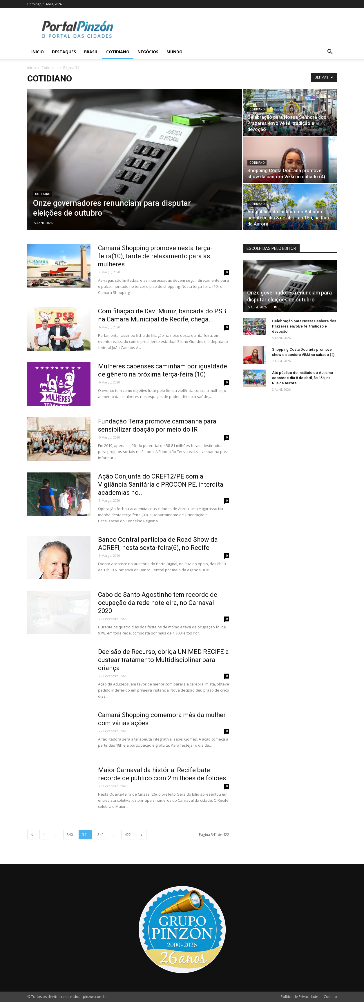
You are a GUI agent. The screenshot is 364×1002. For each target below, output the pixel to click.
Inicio (37, 51)
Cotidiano (117, 51)
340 (70, 834)
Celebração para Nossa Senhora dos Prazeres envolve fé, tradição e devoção (304, 326)
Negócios (147, 51)
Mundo (174, 51)
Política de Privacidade (299, 996)
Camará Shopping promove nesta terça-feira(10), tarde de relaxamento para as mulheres (155, 256)
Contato (330, 996)
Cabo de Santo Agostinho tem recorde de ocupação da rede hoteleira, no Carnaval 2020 (157, 602)
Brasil (91, 51)
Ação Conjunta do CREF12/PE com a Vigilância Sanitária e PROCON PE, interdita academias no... (160, 484)
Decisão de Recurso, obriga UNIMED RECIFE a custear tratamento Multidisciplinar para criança (163, 660)
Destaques (64, 51)
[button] (330, 52)
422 (128, 834)
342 (100, 834)
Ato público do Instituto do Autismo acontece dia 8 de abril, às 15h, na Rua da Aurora (302, 377)
